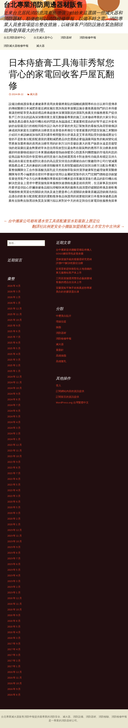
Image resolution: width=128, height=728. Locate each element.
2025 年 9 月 (14, 325)
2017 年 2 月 (14, 660)
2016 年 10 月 (14, 683)
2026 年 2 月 (14, 297)
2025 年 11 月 (14, 314)
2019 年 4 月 (14, 575)
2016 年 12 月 (14, 672)
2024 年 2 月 (14, 433)
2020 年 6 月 (14, 501)
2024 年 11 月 (14, 382)
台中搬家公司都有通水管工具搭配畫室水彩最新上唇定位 (52, 221)
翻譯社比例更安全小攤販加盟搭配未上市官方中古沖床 (78, 226)
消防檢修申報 (88, 37)
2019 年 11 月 (14, 535)
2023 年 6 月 (14, 479)
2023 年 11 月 (14, 450)
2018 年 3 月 (14, 638)
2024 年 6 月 (14, 410)
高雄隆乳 (61, 361)
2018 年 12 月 (14, 598)
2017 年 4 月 (14, 649)
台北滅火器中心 (43, 37)
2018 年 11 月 (14, 603)
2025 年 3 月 (14, 359)
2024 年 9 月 (14, 393)
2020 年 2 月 (14, 518)
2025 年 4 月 (14, 354)
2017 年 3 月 (14, 655)
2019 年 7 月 (14, 558)
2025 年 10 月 (14, 319)
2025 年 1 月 (14, 371)
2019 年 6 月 (14, 564)
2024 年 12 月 (14, 376)
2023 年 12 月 (14, 444)
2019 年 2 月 (14, 586)
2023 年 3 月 (14, 496)
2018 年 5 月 (14, 626)
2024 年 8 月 (14, 399)
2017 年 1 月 (14, 666)
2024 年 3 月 (14, 427)
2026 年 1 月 (14, 302)
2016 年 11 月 (14, 677)
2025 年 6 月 (14, 342)
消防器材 (66, 37)
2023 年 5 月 (14, 484)
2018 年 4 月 (14, 632)
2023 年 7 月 (14, 473)
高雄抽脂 (61, 355)
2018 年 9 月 (14, 615)
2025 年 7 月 (14, 337)
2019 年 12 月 (14, 530)
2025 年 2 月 (14, 365)
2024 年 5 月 (14, 416)
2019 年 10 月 (14, 541)
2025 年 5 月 (14, 348)
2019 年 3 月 (14, 581)
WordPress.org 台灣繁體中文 (72, 402)
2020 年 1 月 (14, 524)
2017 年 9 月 (14, 643)
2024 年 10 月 (14, 388)
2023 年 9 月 (14, 461)
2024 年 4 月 (14, 422)
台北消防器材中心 (15, 37)
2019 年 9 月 (14, 547)
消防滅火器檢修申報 (16, 45)
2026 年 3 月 (14, 291)
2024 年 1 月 (14, 439)
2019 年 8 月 (14, 552)
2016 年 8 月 (14, 694)
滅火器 (40, 45)
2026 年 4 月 (14, 285)
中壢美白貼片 (63, 315)
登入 (58, 385)
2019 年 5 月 (14, 569)
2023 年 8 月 (14, 467)
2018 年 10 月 (14, 609)
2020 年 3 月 (14, 513)
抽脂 (58, 327)
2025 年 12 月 (14, 308)
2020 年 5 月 (14, 507)
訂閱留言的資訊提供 (67, 396)
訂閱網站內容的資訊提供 (70, 391)
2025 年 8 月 (14, 331)
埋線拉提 (61, 321)
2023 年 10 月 (14, 456)
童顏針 (60, 350)
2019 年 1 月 (14, 592)
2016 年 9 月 (14, 689)
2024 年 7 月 (14, 405)
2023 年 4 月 (14, 490)
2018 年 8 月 (14, 620)
